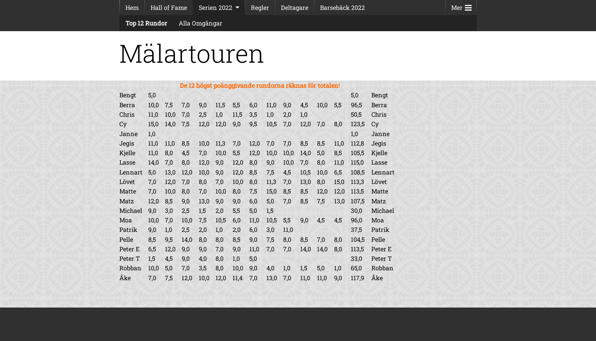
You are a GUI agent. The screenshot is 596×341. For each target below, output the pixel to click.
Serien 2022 (215, 7)
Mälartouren (192, 53)
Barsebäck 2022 (342, 7)
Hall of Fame (169, 7)
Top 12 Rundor (146, 23)
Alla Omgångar (200, 23)
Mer (461, 6)
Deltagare (294, 7)
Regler (260, 7)
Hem (132, 7)
